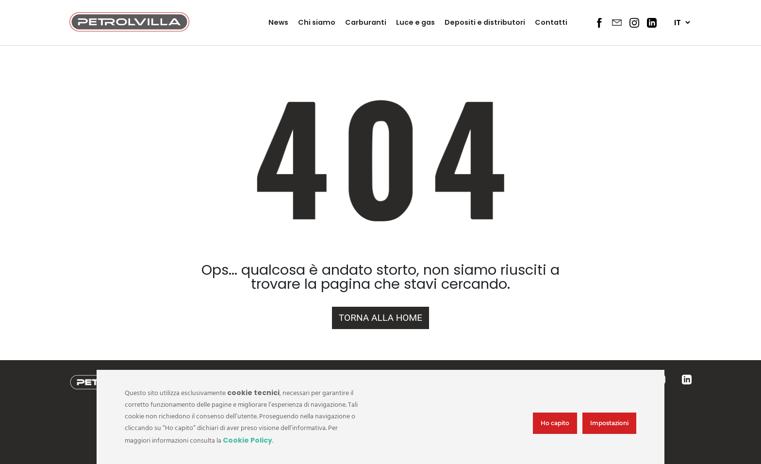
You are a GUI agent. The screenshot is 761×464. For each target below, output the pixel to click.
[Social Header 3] (634, 23)
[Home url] (380, 318)
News (278, 22)
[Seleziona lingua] (682, 23)
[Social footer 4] (687, 380)
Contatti (551, 22)
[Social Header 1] (599, 23)
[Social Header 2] (617, 22)
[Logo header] (129, 28)
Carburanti (365, 22)
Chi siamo (316, 22)
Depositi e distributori (485, 22)
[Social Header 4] (652, 23)
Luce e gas (415, 22)
